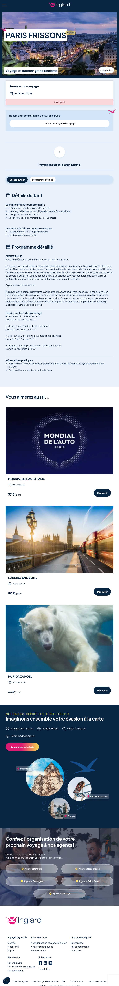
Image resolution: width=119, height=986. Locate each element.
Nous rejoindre (14, 962)
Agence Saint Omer (89, 881)
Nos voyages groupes (42, 946)
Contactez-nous (77, 981)
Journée (11, 942)
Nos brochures (38, 950)
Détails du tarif (17, 179)
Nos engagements (80, 946)
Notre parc (76, 950)
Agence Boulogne (33, 881)
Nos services (77, 942)
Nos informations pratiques (21, 966)
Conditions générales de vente (45, 981)
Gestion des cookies (97, 981)
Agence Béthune (33, 868)
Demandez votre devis (22, 746)
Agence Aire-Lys (61, 893)
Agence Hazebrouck (89, 868)
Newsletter (44, 968)
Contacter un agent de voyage (59, 123)
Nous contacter (15, 970)
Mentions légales (20, 981)
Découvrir (102, 492)
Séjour (10, 950)
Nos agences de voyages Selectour (49, 942)
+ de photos (106, 70)
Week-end (13, 946)
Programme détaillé (42, 179)
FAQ (64, 981)
